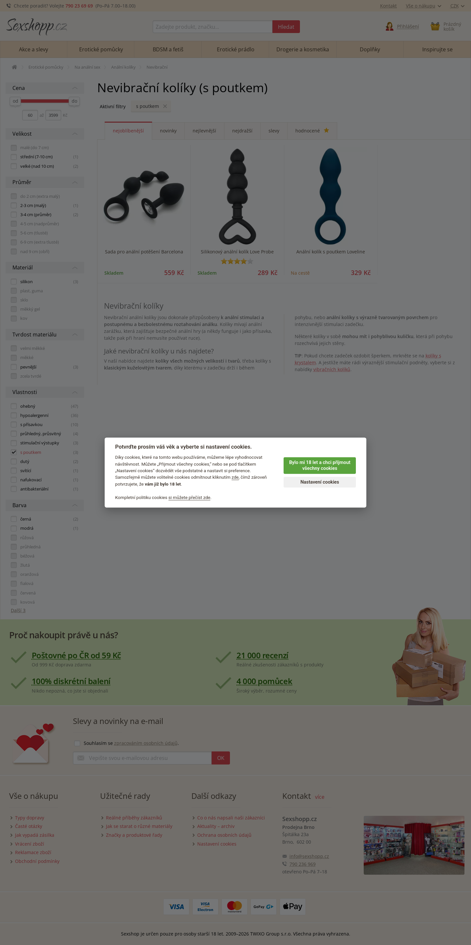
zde (235, 477)
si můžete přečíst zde (189, 497)
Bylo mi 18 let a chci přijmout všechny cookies (319, 465)
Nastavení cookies (319, 482)
